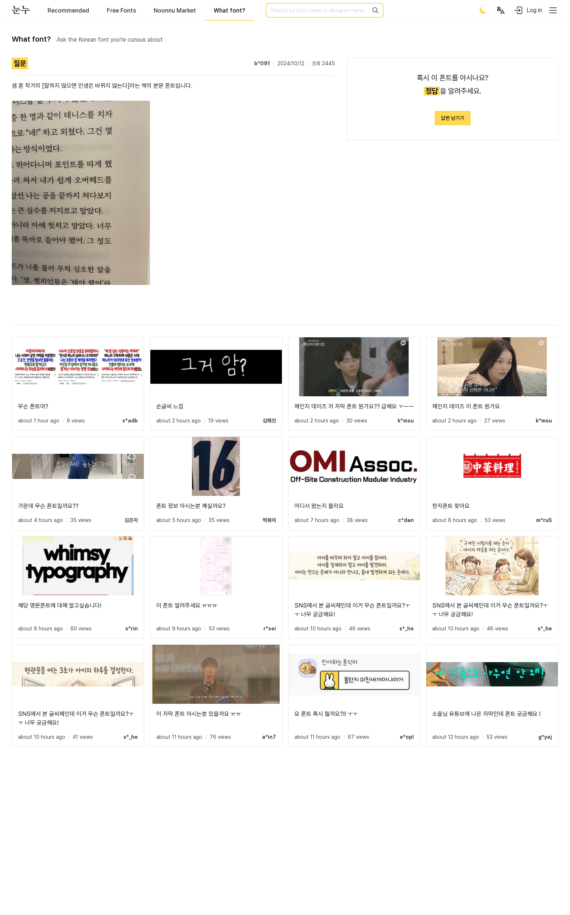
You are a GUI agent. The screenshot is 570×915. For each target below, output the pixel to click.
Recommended (68, 10)
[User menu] (501, 10)
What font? (229, 10)
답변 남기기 (452, 118)
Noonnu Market (175, 10)
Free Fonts (121, 10)
